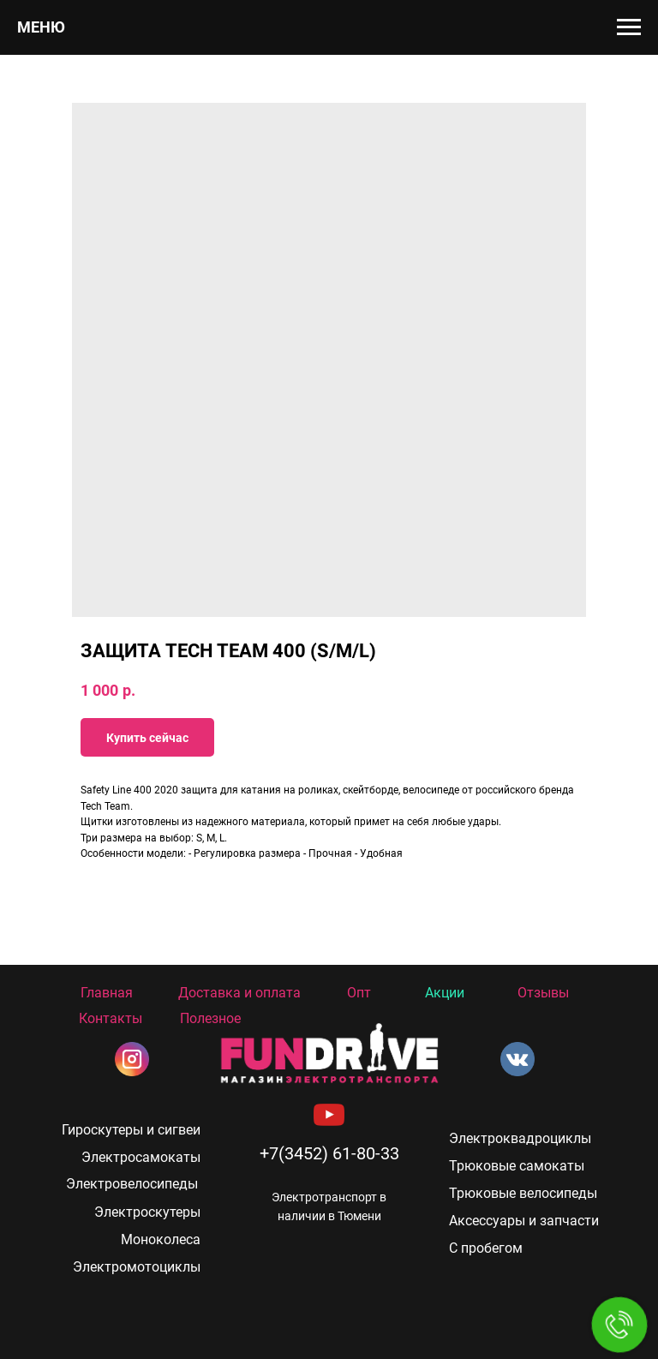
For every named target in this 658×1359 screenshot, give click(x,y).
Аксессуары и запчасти (524, 1220)
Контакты (110, 1018)
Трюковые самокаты (516, 1166)
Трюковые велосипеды (523, 1193)
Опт (359, 993)
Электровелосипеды (132, 1184)
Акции (444, 993)
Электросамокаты (140, 1157)
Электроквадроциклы (520, 1138)
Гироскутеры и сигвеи (131, 1130)
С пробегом (486, 1248)
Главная (107, 993)
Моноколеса (160, 1239)
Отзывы (543, 993)
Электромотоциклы (136, 1267)
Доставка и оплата (239, 993)
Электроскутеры (147, 1212)
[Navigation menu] (629, 27)
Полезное (210, 1018)
